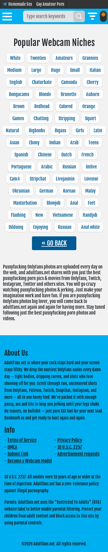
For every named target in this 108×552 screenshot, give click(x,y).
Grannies (90, 58)
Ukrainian (21, 191)
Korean (69, 191)
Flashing (18, 215)
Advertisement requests (78, 454)
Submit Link (17, 454)
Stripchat (38, 179)
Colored (66, 106)
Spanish (21, 155)
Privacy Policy (69, 440)
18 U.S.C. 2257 (69, 447)
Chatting (41, 118)
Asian (14, 142)
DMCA (12, 447)
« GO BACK (54, 243)
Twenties (38, 58)
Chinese (45, 155)
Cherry (92, 82)
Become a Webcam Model (29, 461)
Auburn (92, 94)
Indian (54, 142)
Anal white (90, 227)
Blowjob (53, 203)
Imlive (91, 167)
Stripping (66, 118)
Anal (74, 203)
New (39, 215)
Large (36, 70)
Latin (98, 130)
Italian (95, 70)
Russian (69, 167)
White (15, 58)
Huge (55, 70)
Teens (93, 142)
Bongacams (19, 94)
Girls (80, 130)
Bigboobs (37, 130)
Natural (12, 130)
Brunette (68, 94)
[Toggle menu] (7, 17)
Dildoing (16, 227)
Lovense (91, 179)
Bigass (60, 130)
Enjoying (40, 227)
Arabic (47, 167)
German (46, 191)
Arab (74, 142)
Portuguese (21, 167)
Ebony (34, 142)
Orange (88, 106)
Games (18, 118)
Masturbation (25, 203)
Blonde (45, 94)
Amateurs (64, 58)
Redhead (42, 106)
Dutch (66, 155)
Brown (18, 106)
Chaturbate (42, 82)
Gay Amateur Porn (50, 4)
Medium (14, 70)
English (16, 82)
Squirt (90, 118)
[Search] (79, 16)
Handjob (90, 215)
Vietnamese (63, 215)
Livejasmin (65, 179)
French (88, 155)
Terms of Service (22, 440)
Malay (90, 191)
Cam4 (15, 179)
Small (75, 70)
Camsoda (69, 82)
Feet (91, 203)
